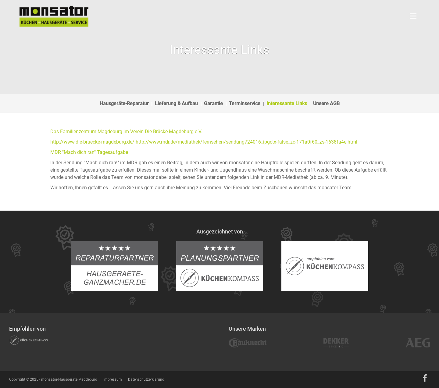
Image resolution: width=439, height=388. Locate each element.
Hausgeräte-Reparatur (124, 103)
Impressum (112, 379)
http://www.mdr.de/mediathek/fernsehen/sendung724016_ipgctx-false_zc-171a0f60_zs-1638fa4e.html (246, 142)
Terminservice (244, 103)
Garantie (213, 103)
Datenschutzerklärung (146, 379)
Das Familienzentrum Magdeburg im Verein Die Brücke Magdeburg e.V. (126, 131)
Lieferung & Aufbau (176, 103)
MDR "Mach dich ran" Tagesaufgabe (89, 152)
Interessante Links (286, 103)
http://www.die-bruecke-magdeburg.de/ (92, 142)
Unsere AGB (326, 103)
